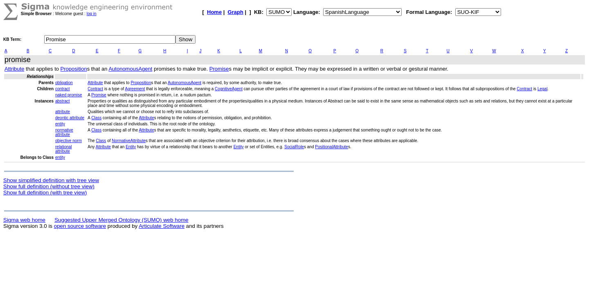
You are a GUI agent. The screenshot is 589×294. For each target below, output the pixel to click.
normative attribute (64, 132)
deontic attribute (69, 118)
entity (60, 124)
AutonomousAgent (130, 69)
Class (96, 118)
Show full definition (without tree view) (48, 186)
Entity (131, 147)
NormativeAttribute (129, 140)
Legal (542, 89)
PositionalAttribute (331, 147)
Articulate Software (161, 226)
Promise (219, 69)
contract (62, 89)
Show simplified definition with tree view (51, 180)
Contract (95, 89)
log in (92, 13)
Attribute (14, 69)
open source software (80, 226)
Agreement (135, 89)
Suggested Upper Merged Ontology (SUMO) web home (121, 220)
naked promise (68, 95)
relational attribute (63, 149)
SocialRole (294, 147)
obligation (64, 82)
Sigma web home (24, 220)
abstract (62, 101)
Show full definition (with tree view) (45, 192)
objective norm (68, 140)
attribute (62, 111)
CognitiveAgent (229, 89)
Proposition (74, 69)
